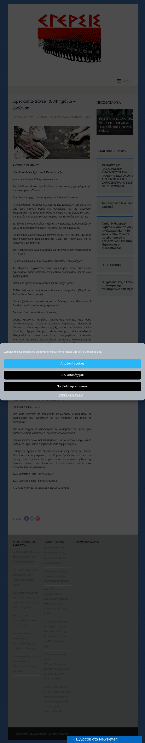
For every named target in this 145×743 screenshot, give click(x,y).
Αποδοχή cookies (72, 363)
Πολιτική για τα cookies (70, 395)
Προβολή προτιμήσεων (72, 386)
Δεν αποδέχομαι (72, 375)
